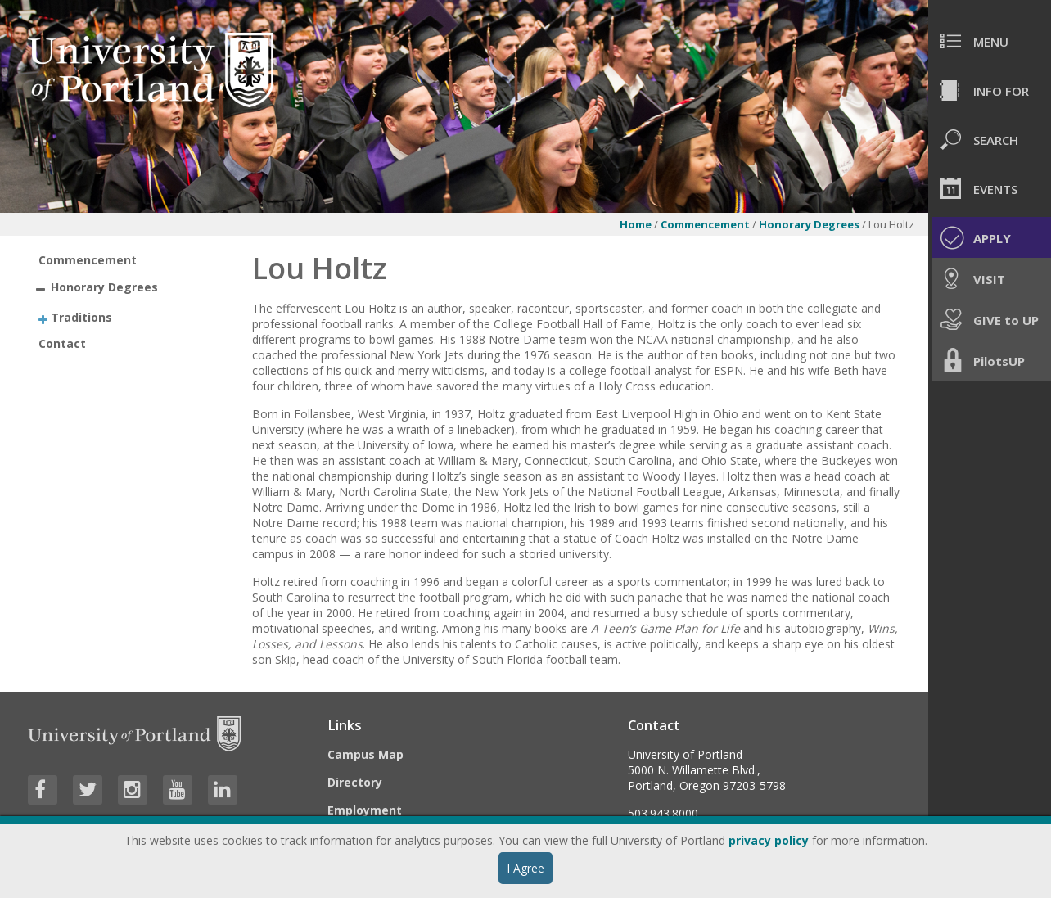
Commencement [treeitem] (87, 260)
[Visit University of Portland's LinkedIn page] (222, 790)
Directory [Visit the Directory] (354, 782)
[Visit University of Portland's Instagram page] (132, 790)
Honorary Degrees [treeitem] (104, 287)
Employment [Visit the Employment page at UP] (364, 810)
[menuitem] (989, 40)
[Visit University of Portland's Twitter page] (87, 790)
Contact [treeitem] (62, 343)
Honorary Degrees (810, 224)
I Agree (525, 868)
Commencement (705, 224)
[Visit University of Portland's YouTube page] (177, 790)
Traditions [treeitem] (81, 316)
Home (636, 224)
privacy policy (768, 840)
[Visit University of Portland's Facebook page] (42, 790)
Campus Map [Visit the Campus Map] (365, 754)
